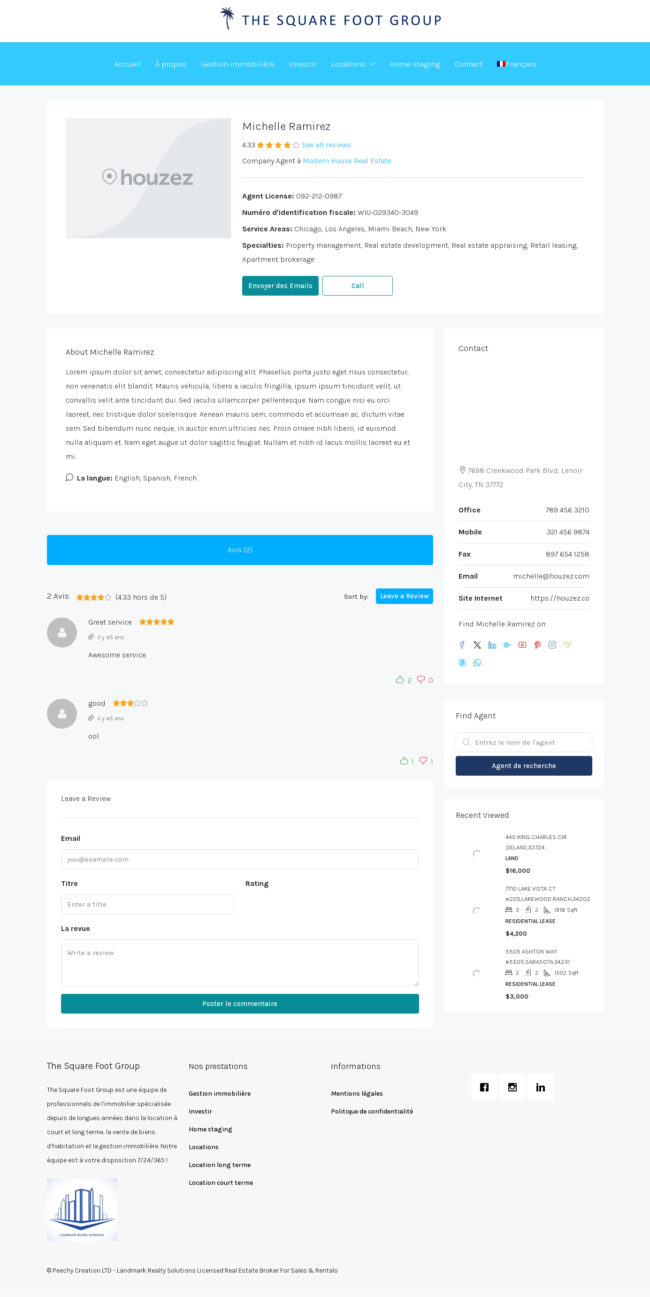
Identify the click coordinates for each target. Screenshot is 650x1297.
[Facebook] (464, 645)
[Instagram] (554, 645)
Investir (302, 64)
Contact (468, 64)
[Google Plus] (509, 645)
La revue (75, 928)
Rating (256, 883)
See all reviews (326, 144)
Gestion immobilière (238, 64)
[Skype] (464, 663)
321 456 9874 (568, 531)
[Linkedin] (543, 1087)
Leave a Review (404, 596)
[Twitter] (479, 645)
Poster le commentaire (239, 1003)
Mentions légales (357, 1094)
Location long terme (220, 1165)
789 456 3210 (567, 509)
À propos (170, 64)
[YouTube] (524, 645)
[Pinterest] (539, 645)
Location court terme (221, 1183)
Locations (348, 64)
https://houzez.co (559, 598)
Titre (69, 883)
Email (70, 838)
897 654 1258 (567, 553)
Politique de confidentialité (372, 1111)
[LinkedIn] (494, 645)
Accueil (127, 64)
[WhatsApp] (479, 663)
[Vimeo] (569, 645)
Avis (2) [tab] (240, 549)
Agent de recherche (524, 766)
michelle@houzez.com (551, 576)
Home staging (415, 64)
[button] (401, 680)
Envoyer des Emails (280, 286)
